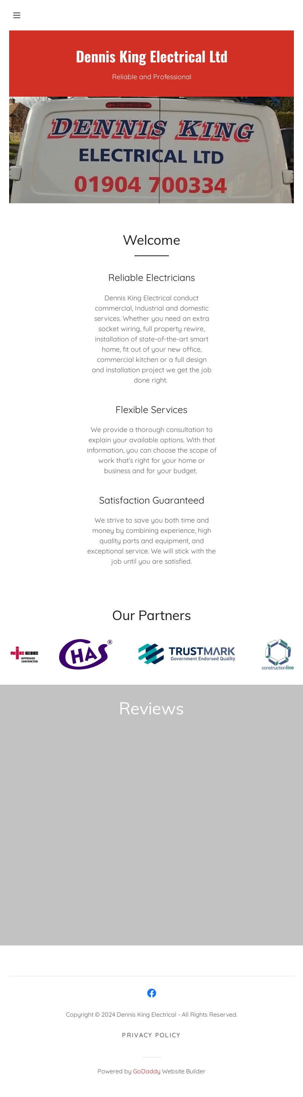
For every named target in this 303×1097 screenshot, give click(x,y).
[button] (16, 15)
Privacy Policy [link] (151, 1035)
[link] (151, 60)
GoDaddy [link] (146, 1071)
